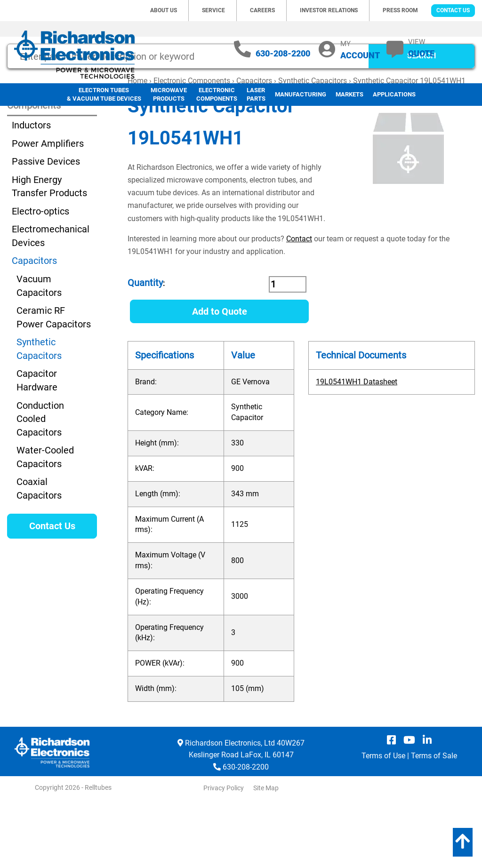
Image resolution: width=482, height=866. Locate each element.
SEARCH (421, 117)
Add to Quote (219, 373)
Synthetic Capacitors (312, 142)
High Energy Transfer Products (49, 248)
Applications (394, 94)
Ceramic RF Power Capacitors (53, 378)
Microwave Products (169, 95)
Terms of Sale (434, 817)
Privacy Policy (223, 849)
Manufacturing (300, 94)
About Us (163, 10)
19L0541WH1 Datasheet (356, 443)
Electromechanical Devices (50, 297)
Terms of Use (383, 817)
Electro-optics (40, 272)
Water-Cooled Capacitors (45, 518)
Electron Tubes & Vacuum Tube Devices (104, 95)
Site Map (266, 849)
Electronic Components (216, 95)
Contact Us (453, 10)
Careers (262, 10)
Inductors (31, 186)
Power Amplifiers (48, 205)
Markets (349, 94)
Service (213, 10)
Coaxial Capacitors (39, 550)
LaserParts (256, 95)
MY (360, 50)
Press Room (400, 10)
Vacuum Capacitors (39, 347)
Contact (299, 300)
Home (137, 142)
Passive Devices (46, 223)
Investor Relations (329, 10)
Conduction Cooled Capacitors (40, 480)
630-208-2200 (283, 53)
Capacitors (254, 142)
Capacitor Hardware (36, 441)
